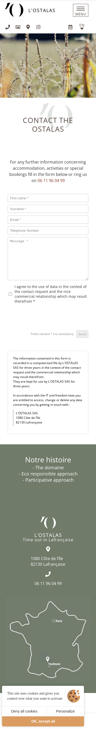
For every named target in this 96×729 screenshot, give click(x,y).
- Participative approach (48, 480)
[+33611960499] (8, 27)
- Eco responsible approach (48, 474)
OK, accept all (43, 721)
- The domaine (48, 467)
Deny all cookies (24, 711)
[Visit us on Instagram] (38, 27)
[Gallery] (18, 27)
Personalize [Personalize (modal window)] (65, 711)
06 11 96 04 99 (51, 180)
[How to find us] (28, 27)
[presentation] (49, 318)
